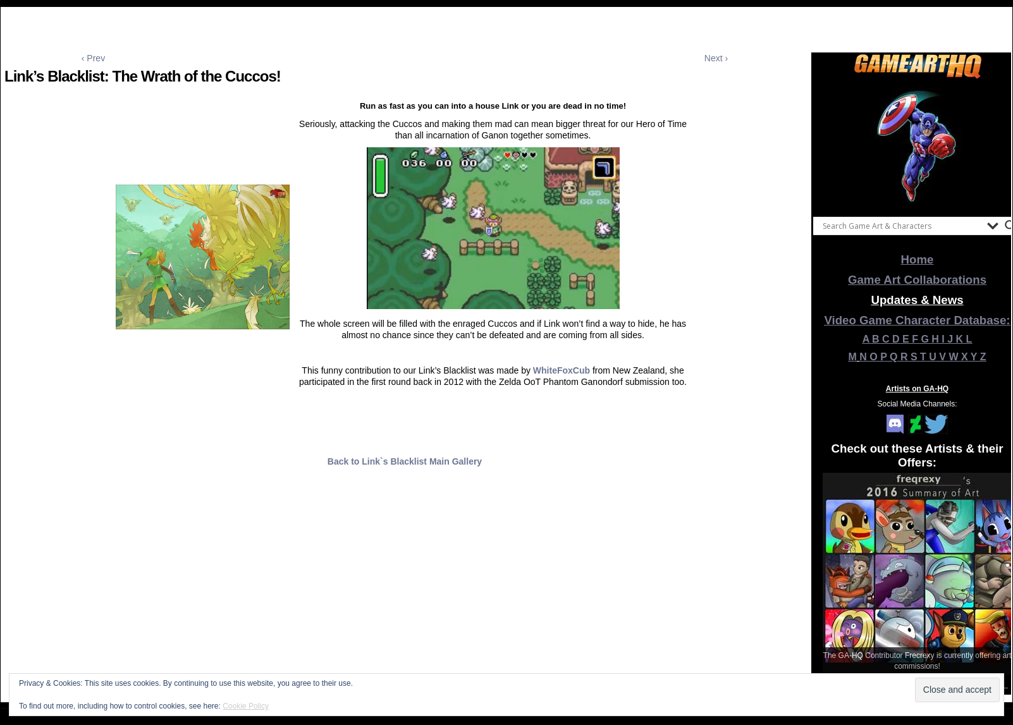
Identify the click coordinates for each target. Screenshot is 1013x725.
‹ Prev (93, 58)
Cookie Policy (246, 706)
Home (917, 259)
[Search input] (902, 226)
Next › (716, 58)
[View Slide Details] (917, 145)
